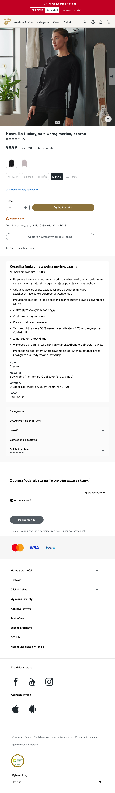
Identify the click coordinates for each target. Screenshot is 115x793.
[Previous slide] (3, 76)
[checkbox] (11, 163)
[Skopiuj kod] (52, 10)
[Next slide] (112, 76)
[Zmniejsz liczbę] (10, 207)
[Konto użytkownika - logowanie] (101, 24)
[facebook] (15, 683)
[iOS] (15, 711)
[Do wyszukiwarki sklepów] (93, 24)
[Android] (32, 711)
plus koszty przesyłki (43, 148)
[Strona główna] (7, 21)
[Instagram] (49, 683)
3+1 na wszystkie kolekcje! (60, 3)
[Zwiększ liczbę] (25, 207)
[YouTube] (32, 683)
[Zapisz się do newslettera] (27, 520)
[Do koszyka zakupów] (109, 23)
